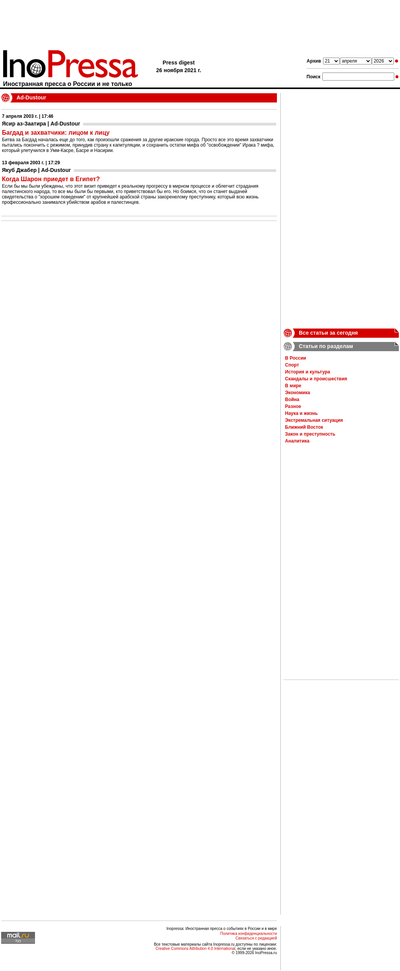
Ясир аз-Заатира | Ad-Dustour (41, 124)
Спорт (292, 365)
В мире (293, 385)
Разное (293, 406)
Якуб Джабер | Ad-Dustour (36, 170)
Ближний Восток (304, 427)
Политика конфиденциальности (248, 933)
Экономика (297, 392)
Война (292, 399)
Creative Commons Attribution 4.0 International (195, 948)
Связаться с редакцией (256, 938)
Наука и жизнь (301, 413)
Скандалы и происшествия (316, 378)
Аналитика (297, 441)
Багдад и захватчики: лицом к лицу (56, 132)
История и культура (307, 372)
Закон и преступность (310, 434)
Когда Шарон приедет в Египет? (51, 179)
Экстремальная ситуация (314, 420)
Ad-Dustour (31, 97)
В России (295, 358)
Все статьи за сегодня (328, 333)
